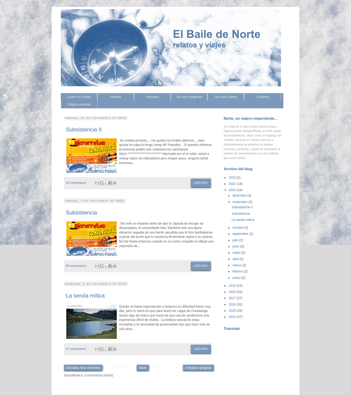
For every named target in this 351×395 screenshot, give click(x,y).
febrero (237, 271)
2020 (233, 190)
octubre (238, 227)
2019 (233, 285)
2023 (233, 177)
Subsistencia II (84, 129)
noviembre (240, 202)
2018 (233, 292)
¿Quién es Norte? (79, 97)
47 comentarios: (76, 348)
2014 (233, 317)
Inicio (143, 368)
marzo (237, 265)
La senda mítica (85, 295)
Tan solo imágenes (189, 97)
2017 (233, 298)
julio (235, 240)
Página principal (79, 104)
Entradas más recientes (83, 368)
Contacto (262, 97)
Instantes (152, 97)
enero (237, 278)
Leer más (201, 182)
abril (235, 259)
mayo (236, 252)
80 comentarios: (76, 265)
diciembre (239, 195)
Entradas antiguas (198, 368)
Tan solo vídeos (225, 97)
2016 (233, 304)
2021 (233, 184)
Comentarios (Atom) (98, 375)
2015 (233, 310)
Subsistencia (81, 212)
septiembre (240, 234)
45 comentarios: (76, 182)
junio (236, 246)
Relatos (115, 97)
